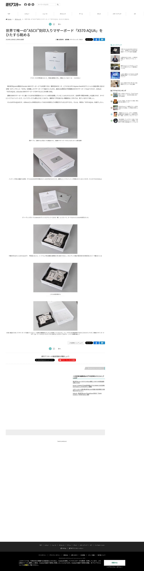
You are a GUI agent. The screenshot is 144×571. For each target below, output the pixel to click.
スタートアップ (117, 14)
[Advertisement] (104, 5)
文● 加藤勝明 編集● (62, 39)
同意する (115, 563)
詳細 (26, 565)
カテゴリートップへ (94, 368)
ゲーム (81, 14)
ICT (135, 14)
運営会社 (65, 553)
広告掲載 (83, 553)
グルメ (99, 14)
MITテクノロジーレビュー (76, 546)
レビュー (27, 14)
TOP (9, 14)
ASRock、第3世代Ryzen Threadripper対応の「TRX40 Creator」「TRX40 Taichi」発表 (87, 394)
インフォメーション (100, 543)
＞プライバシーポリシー (115, 567)
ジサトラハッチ (73, 39)
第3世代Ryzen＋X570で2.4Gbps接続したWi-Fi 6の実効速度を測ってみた (88, 382)
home (8, 19)
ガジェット (63, 14)
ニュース (45, 14)
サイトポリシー (42, 553)
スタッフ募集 (91, 553)
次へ (59, 24)
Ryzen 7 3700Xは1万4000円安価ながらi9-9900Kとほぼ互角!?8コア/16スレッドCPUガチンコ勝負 (89, 386)
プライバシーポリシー (54, 553)
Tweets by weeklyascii (62, 441)
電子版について (101, 553)
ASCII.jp (63, 546)
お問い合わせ (74, 553)
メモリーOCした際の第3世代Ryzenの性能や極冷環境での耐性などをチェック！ (89, 390)
